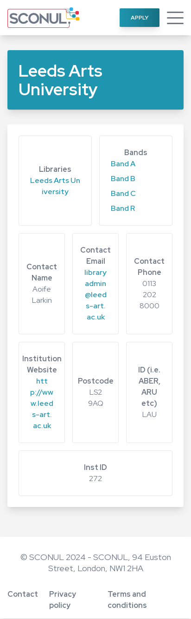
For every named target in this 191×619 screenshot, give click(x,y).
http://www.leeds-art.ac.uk (41, 403)
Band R (123, 208)
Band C (123, 193)
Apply (139, 17)
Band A (123, 164)
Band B (123, 178)
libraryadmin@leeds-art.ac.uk (95, 294)
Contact (22, 594)
